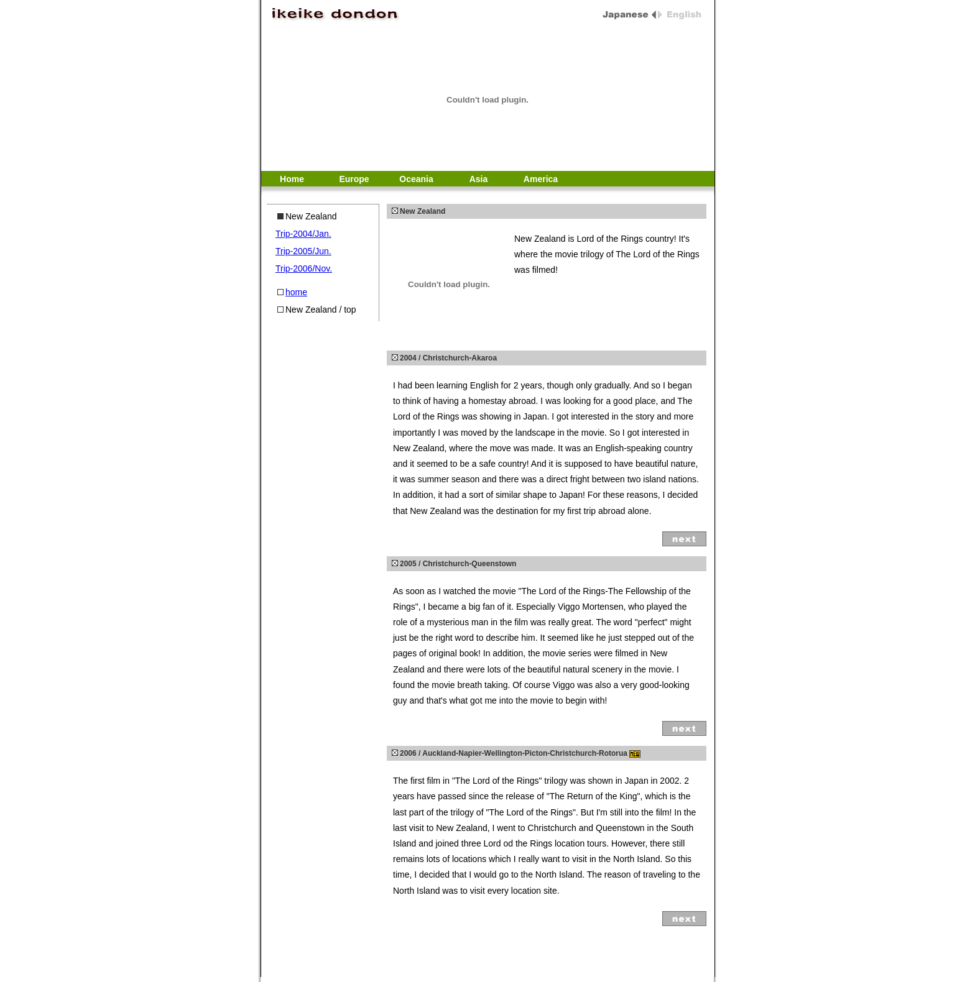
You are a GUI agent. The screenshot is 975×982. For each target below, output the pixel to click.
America (541, 179)
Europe (354, 179)
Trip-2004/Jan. (303, 234)
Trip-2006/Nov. (303, 268)
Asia (478, 179)
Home (292, 179)
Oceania (416, 179)
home (296, 292)
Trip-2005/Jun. (303, 251)
